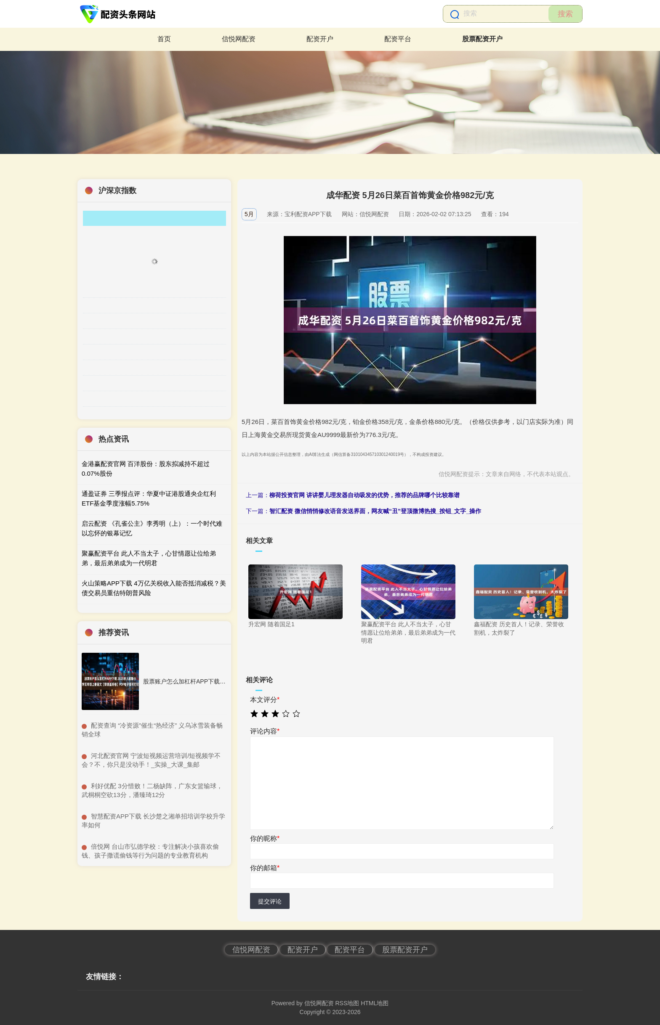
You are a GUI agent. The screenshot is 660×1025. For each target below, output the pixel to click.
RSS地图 (347, 1003)
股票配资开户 (482, 38)
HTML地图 (375, 1003)
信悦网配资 (238, 38)
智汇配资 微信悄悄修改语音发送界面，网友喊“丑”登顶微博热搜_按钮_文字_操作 (375, 511)
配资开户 (319, 38)
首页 (164, 38)
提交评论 (270, 901)
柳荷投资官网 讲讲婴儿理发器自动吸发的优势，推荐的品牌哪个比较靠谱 (364, 495)
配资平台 (397, 38)
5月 (249, 214)
